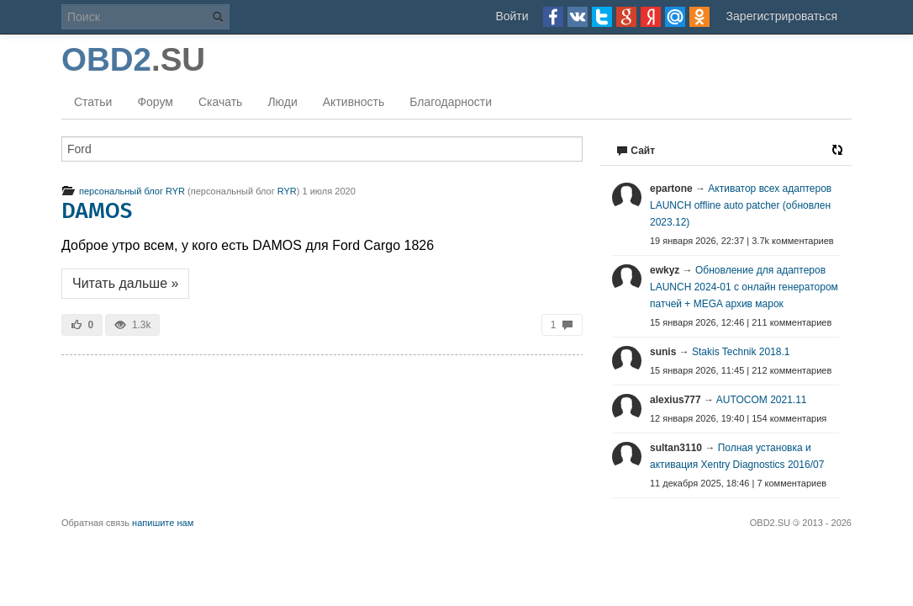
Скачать (220, 102)
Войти (511, 16)
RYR (287, 191)
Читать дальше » (125, 283)
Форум (155, 102)
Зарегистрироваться (781, 16)
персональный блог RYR (123, 191)
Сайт (635, 151)
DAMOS (96, 211)
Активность (354, 102)
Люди (282, 102)
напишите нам (162, 523)
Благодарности (450, 102)
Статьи (93, 102)
